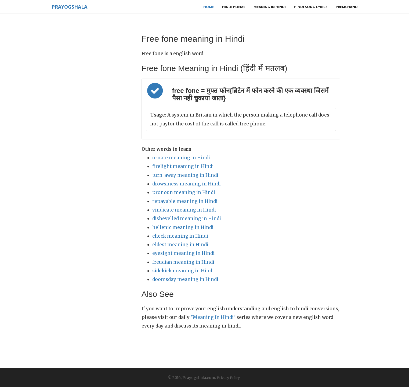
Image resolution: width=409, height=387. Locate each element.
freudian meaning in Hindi (183, 262)
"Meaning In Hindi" (213, 317)
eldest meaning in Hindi (180, 245)
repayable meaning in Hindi (185, 201)
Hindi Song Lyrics (311, 6)
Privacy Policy (228, 378)
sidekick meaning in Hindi (183, 271)
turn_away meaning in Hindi (185, 175)
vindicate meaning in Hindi (184, 210)
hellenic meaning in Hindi (182, 227)
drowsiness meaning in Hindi (186, 184)
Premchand (347, 6)
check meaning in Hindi (180, 236)
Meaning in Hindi (270, 6)
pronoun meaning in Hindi (183, 192)
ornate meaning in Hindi (181, 158)
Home (208, 6)
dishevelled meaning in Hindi (186, 218)
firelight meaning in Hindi (183, 166)
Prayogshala (69, 6)
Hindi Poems (233, 6)
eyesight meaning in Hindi (183, 253)
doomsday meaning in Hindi (185, 279)
